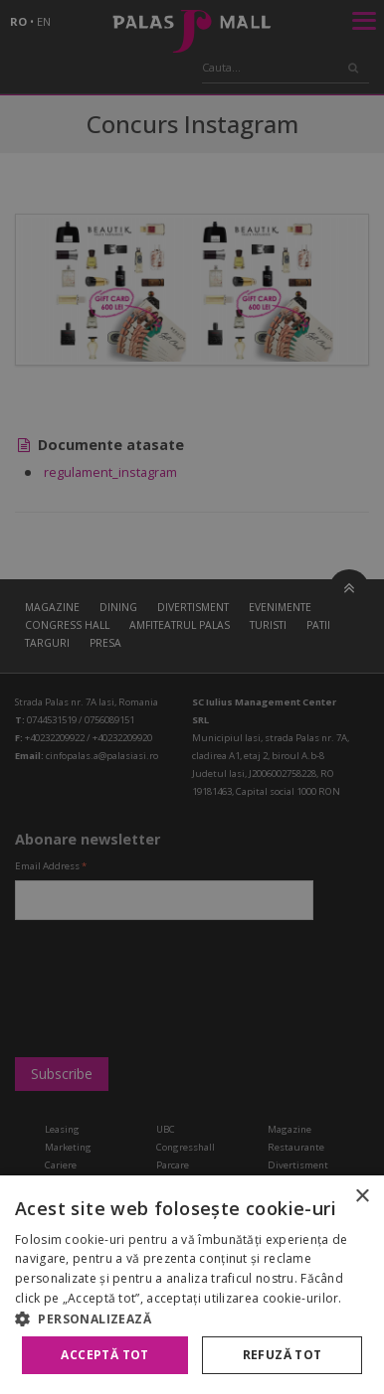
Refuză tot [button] (282, 1354)
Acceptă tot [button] (104, 1354)
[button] (192, 1318)
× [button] (361, 1196)
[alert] (192, 697)
